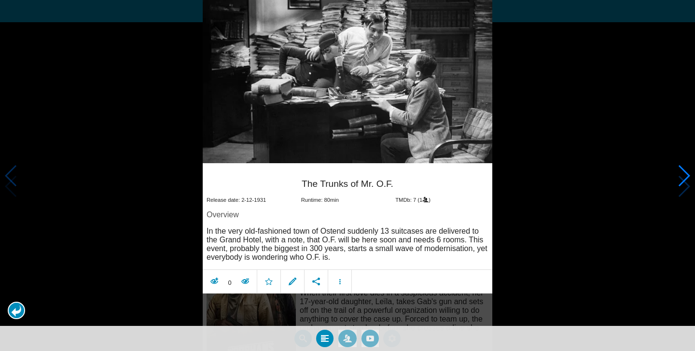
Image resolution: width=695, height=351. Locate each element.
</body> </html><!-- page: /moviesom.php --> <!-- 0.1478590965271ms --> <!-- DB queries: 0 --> (347, 175)
